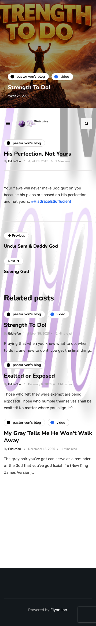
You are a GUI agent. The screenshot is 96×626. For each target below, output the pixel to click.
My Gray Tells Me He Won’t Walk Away (48, 438)
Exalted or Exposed (29, 377)
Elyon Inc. (59, 610)
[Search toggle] (86, 123)
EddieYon (14, 161)
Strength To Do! (29, 87)
